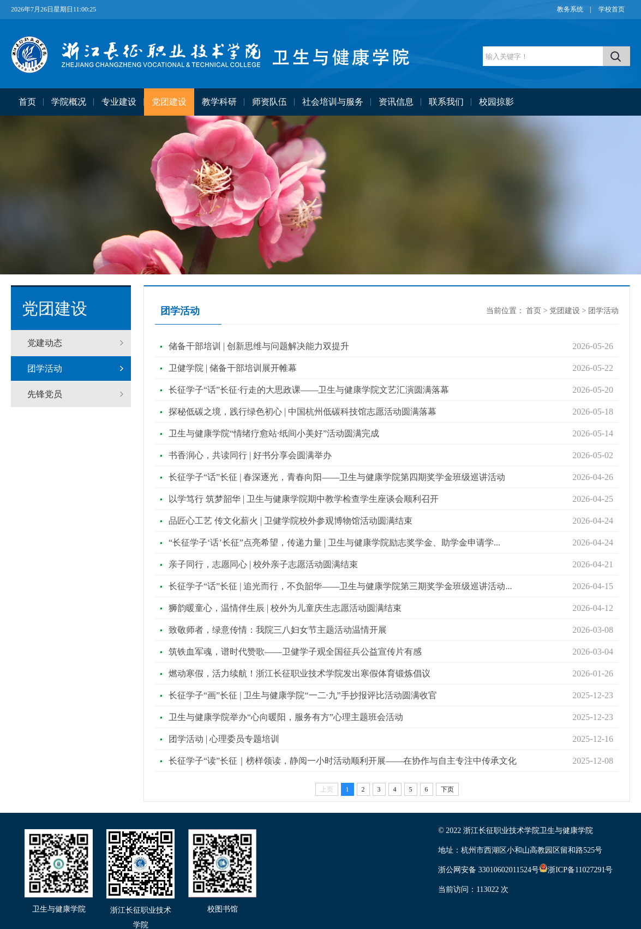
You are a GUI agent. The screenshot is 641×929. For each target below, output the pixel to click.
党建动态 (44, 342)
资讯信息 (396, 101)
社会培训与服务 (332, 101)
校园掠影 (496, 101)
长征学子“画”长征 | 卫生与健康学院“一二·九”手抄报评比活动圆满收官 (303, 695)
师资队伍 (269, 101)
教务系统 (570, 9)
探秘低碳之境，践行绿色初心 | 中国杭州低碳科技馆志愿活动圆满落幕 (302, 411)
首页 (27, 101)
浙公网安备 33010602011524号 (493, 870)
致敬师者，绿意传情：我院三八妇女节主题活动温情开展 (278, 629)
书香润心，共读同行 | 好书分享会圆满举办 (250, 455)
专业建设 (118, 101)
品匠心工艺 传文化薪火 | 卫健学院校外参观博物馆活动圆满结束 (290, 520)
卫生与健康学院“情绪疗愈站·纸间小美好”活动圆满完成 (274, 433)
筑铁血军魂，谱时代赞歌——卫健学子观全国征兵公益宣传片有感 (295, 651)
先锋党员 (44, 394)
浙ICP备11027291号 (580, 870)
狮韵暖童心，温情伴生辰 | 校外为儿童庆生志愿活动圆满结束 (285, 608)
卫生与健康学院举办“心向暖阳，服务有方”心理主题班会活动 (286, 717)
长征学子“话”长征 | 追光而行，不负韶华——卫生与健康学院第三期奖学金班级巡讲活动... (340, 586)
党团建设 (169, 101)
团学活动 (44, 368)
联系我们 (446, 101)
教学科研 (219, 101)
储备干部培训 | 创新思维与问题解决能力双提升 (259, 346)
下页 (447, 789)
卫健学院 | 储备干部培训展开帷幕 (233, 368)
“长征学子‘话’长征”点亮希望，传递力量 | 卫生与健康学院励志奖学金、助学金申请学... (334, 542)
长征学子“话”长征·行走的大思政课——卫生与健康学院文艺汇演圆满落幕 (309, 389)
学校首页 (611, 9)
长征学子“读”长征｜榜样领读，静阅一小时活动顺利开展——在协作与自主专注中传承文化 (343, 760)
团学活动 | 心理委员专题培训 (224, 739)
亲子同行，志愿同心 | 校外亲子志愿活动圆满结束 (263, 564)
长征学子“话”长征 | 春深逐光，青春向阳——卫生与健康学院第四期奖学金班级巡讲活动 (337, 477)
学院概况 (68, 101)
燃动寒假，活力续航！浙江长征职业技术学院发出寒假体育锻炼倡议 (299, 673)
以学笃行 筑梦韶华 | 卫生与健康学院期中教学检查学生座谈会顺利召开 (304, 499)
